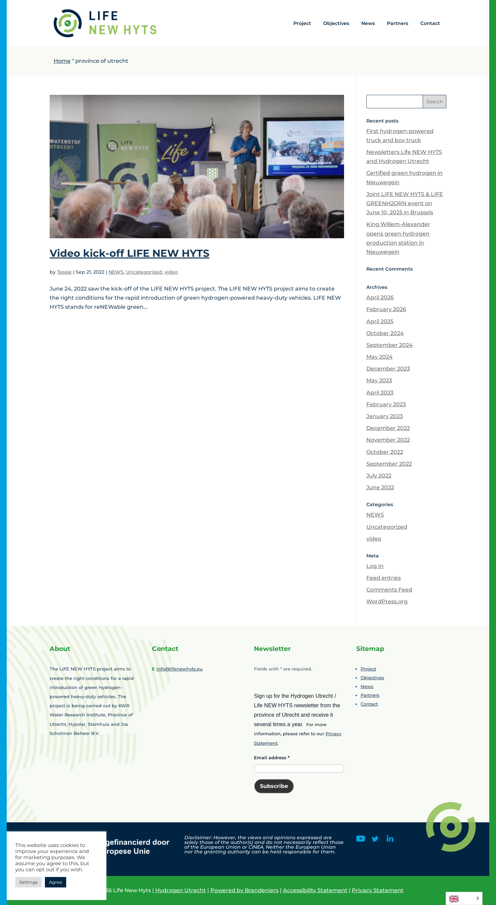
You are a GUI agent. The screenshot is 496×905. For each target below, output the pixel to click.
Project (302, 23)
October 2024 (385, 333)
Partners (397, 23)
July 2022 (378, 475)
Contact (430, 23)
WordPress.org (387, 601)
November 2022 (388, 440)
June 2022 (380, 487)
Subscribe (274, 786)
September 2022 (389, 464)
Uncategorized (144, 272)
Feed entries (383, 578)
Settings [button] (28, 882)
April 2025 (379, 321)
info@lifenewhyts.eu (179, 668)
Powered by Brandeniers (244, 890)
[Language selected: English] (464, 898)
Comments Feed (389, 589)
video (171, 272)
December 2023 (388, 368)
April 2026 (380, 297)
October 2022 (384, 452)
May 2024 (379, 357)
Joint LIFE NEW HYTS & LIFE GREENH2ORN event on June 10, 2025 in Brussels (404, 203)
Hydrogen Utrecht (180, 890)
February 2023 (386, 404)
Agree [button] (55, 882)
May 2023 (379, 380)
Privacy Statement (377, 890)
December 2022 (388, 428)
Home (62, 61)
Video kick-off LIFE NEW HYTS (129, 253)
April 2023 (379, 392)
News (368, 23)
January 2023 (384, 416)
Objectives (336, 23)
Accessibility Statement (315, 890)
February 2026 (386, 309)
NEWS (116, 272)
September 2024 (389, 345)
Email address (272, 757)
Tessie (64, 272)
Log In (375, 566)
